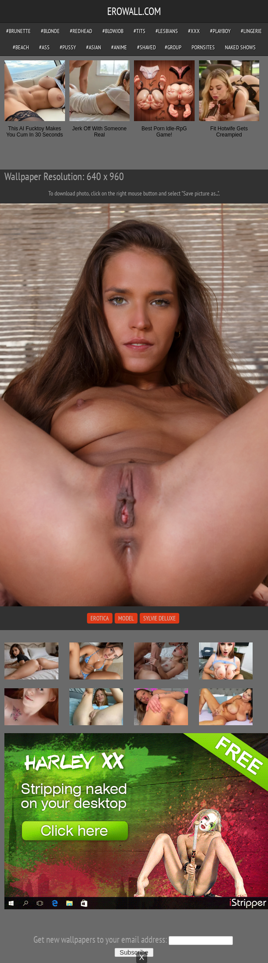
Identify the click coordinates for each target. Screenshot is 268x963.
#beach (21, 47)
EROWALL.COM (134, 11)
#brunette (18, 31)
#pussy (68, 47)
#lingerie (251, 31)
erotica (100, 618)
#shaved (146, 47)
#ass (44, 47)
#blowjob (112, 31)
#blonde (50, 31)
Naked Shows (240, 47)
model (126, 618)
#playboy (220, 31)
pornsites (203, 47)
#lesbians (167, 31)
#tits (139, 31)
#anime (119, 47)
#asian (93, 47)
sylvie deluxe (159, 618)
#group (173, 47)
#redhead (81, 31)
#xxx (194, 31)
